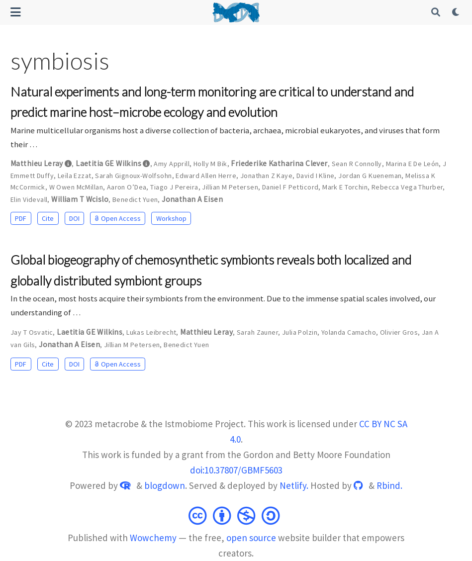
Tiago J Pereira (174, 187)
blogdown (164, 485)
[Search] (436, 12)
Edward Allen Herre (206, 175)
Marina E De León (412, 163)
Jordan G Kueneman (369, 175)
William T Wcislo (79, 199)
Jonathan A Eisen (192, 199)
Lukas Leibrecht (151, 332)
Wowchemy (153, 538)
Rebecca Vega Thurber (407, 187)
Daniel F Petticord (290, 187)
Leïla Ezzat (75, 175)
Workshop (171, 218)
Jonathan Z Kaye (266, 175)
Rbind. (389, 485)
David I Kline (315, 175)
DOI (74, 218)
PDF (20, 218)
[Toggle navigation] (15, 12)
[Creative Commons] (236, 512)
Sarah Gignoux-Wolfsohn (133, 175)
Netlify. (294, 485)
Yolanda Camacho (348, 332)
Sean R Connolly (357, 163)
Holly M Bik (210, 163)
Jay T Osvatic (31, 332)
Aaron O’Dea (127, 187)
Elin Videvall (28, 199)
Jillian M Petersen (230, 187)
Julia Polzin (299, 332)
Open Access (118, 218)
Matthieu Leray (36, 163)
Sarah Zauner (257, 332)
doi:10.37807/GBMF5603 (236, 470)
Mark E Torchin (345, 187)
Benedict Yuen (135, 199)
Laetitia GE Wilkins (108, 163)
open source (251, 538)
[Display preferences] (457, 12)
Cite (48, 218)
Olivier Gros (399, 332)
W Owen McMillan (76, 187)
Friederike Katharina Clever (279, 163)
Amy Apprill (171, 163)
